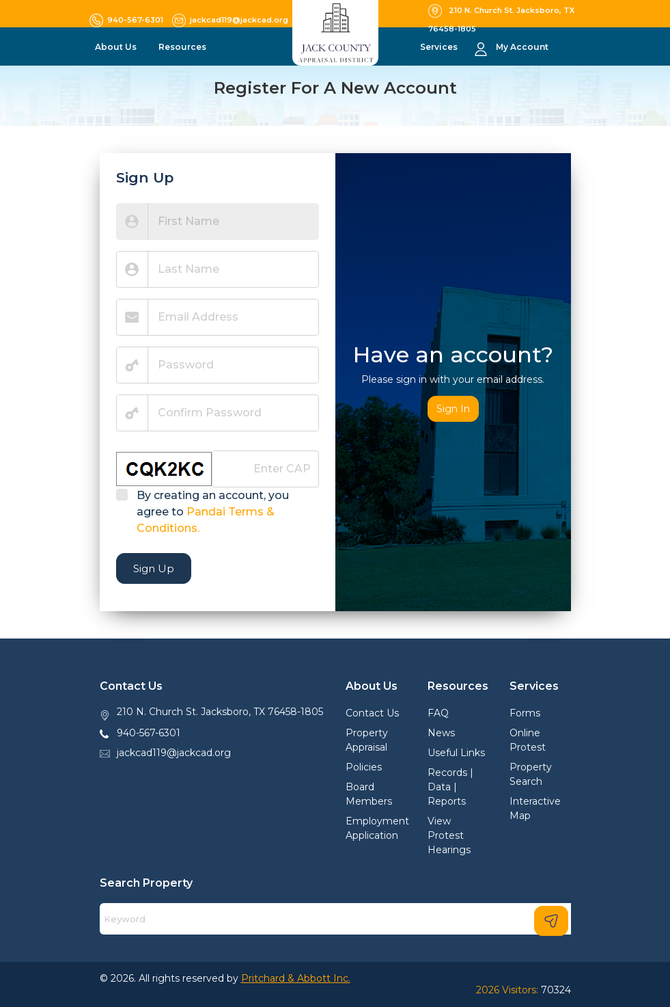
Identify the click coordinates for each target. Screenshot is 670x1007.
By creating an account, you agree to (213, 512)
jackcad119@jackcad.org (174, 753)
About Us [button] (117, 47)
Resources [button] (183, 47)
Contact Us (372, 713)
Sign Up (153, 568)
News (441, 733)
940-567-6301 (148, 733)
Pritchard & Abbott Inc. (295, 978)
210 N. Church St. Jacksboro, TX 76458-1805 (220, 712)
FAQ (438, 713)
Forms (525, 713)
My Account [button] (522, 47)
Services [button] (440, 47)
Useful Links (456, 753)
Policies (364, 767)
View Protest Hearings (449, 835)
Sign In (453, 409)
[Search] (335, 919)
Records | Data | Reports (450, 786)
